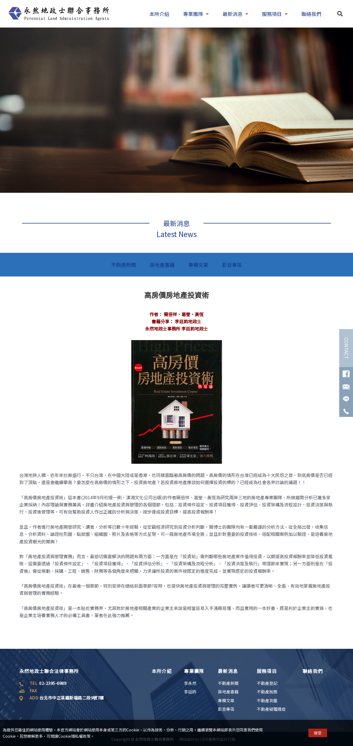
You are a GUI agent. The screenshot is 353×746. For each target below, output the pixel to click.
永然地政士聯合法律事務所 (49, 671)
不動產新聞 (123, 264)
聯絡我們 (313, 671)
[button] (340, 6)
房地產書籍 (162, 264)
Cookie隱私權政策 (74, 738)
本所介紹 (162, 671)
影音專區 (232, 264)
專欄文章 (198, 264)
